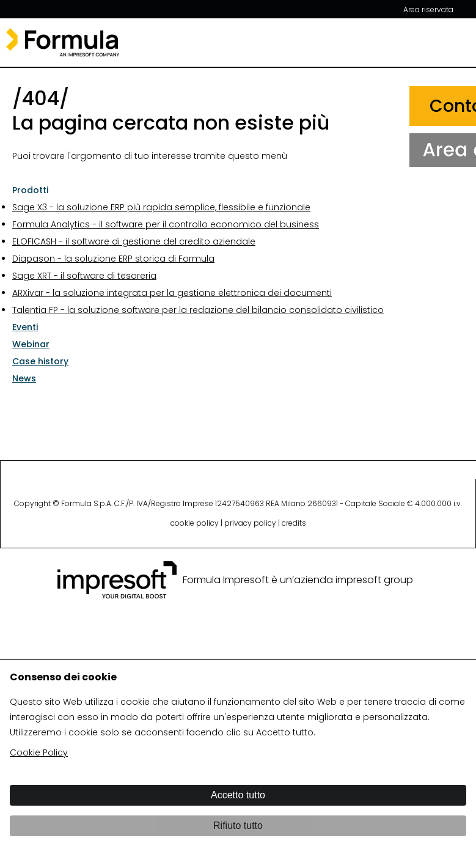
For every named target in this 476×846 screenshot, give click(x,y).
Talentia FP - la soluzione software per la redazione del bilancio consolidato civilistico (198, 310)
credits (294, 523)
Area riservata (428, 9)
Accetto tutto (238, 795)
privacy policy (250, 523)
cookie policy (194, 523)
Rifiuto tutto (238, 825)
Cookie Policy (39, 752)
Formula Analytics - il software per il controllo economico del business (165, 224)
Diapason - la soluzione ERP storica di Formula (113, 258)
